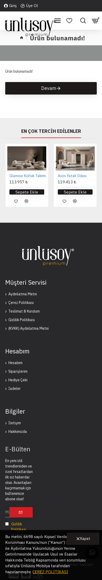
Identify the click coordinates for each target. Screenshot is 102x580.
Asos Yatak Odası (72, 175)
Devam (48, 88)
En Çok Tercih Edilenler (51, 131)
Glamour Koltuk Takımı (27, 175)
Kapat (85, 538)
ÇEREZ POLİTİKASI (50, 571)
